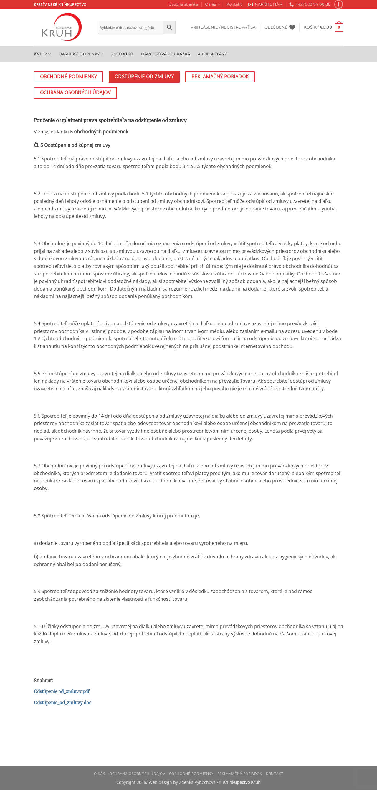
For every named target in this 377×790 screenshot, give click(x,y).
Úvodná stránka (183, 4)
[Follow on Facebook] (338, 4)
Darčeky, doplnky (81, 54)
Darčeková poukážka (165, 54)
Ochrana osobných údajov (137, 773)
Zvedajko (122, 54)
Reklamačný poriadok (239, 773)
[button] (223, 27)
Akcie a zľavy (212, 54)
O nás (212, 4)
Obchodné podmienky (191, 773)
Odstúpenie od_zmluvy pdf (61, 691)
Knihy (42, 54)
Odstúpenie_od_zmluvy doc (62, 702)
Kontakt (234, 4)
